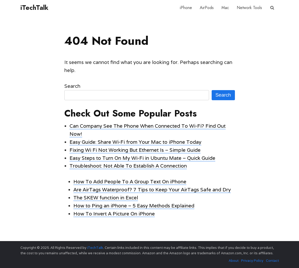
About (234, 260)
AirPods (207, 8)
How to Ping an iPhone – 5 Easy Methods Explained (133, 205)
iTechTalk (34, 7)
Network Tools (249, 8)
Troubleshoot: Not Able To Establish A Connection (128, 166)
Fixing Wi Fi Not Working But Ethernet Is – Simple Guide (135, 150)
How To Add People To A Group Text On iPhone (129, 181)
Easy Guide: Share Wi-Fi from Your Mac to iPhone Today (135, 142)
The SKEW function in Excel (105, 197)
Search (72, 86)
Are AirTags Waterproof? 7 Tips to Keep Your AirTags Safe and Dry (152, 189)
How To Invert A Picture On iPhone (114, 214)
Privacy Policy (252, 260)
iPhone (186, 8)
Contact (272, 260)
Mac (225, 8)
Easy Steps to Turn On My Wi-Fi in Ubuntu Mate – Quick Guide (142, 158)
